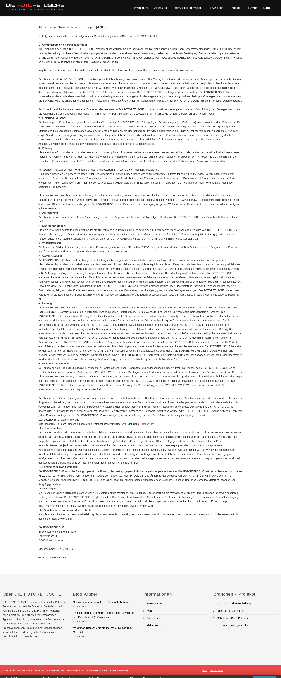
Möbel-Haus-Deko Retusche (232, 618)
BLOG (266, 8)
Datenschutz (147, 423)
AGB (149, 610)
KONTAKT (252, 8)
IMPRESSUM (154, 603)
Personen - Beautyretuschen (232, 625)
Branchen (217, 8)
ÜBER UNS (160, 8)
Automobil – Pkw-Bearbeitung (233, 603)
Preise (236, 8)
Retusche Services (188, 8)
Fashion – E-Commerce (230, 610)
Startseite (141, 8)
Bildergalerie (153, 625)
